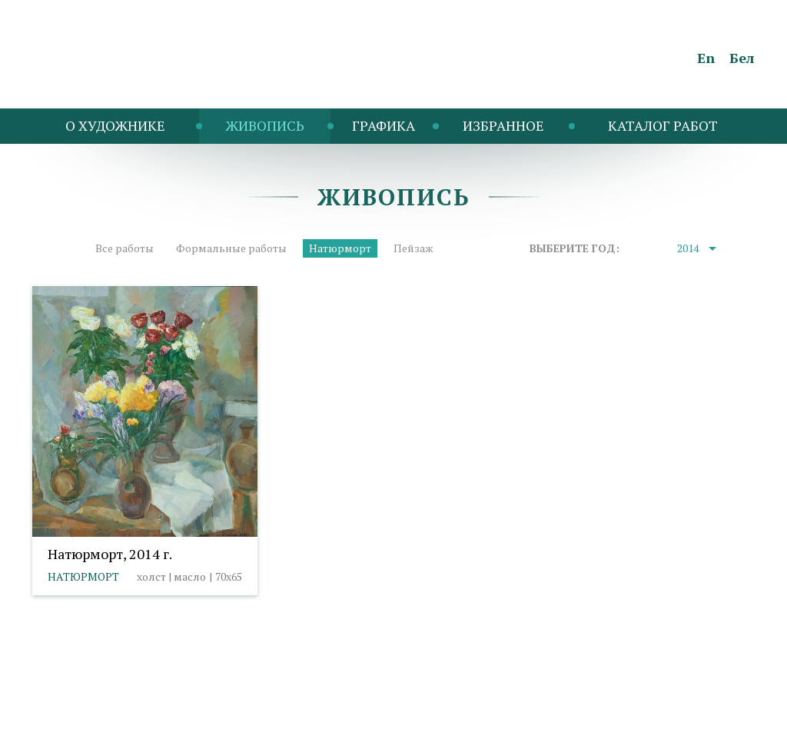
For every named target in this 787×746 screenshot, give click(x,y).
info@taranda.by (73, 704)
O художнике (115, 125)
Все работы (124, 248)
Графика (383, 125)
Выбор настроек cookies (298, 704)
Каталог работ (663, 125)
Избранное (503, 125)
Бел (742, 57)
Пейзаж (413, 248)
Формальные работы (231, 248)
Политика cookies (175, 704)
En (706, 57)
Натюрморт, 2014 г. (110, 554)
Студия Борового (710, 726)
